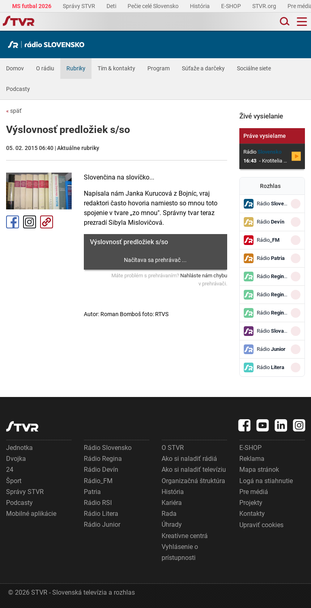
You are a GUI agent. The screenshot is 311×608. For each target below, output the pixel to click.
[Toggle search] (284, 22)
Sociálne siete (254, 68)
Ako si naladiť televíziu (194, 469)
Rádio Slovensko (108, 448)
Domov (15, 68)
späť (13, 111)
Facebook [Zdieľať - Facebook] (12, 221)
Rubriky (75, 68)
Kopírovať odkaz (46, 221)
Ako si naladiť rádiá (189, 458)
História (200, 6)
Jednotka (19, 448)
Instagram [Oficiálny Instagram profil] (29, 221)
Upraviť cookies (261, 525)
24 (9, 469)
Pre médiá (253, 492)
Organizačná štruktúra (193, 481)
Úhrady (172, 524)
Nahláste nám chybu (203, 275)
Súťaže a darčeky (203, 68)
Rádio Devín (101, 469)
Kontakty (252, 513)
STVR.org (264, 6)
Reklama (251, 458)
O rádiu (45, 68)
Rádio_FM (98, 481)
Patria (92, 492)
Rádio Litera (101, 513)
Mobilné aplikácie (31, 513)
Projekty (250, 503)
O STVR (173, 448)
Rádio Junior (102, 524)
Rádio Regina (103, 458)
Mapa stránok (259, 469)
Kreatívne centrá (185, 536)
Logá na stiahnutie (266, 481)
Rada (169, 513)
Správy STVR (79, 6)
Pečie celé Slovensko (154, 6)
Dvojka (16, 458)
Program (158, 68)
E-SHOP (231, 6)
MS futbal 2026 (32, 6)
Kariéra (172, 503)
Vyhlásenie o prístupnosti (180, 552)
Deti (112, 6)
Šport (13, 481)
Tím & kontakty (116, 68)
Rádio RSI (98, 503)
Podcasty (18, 89)
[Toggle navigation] (302, 22)
